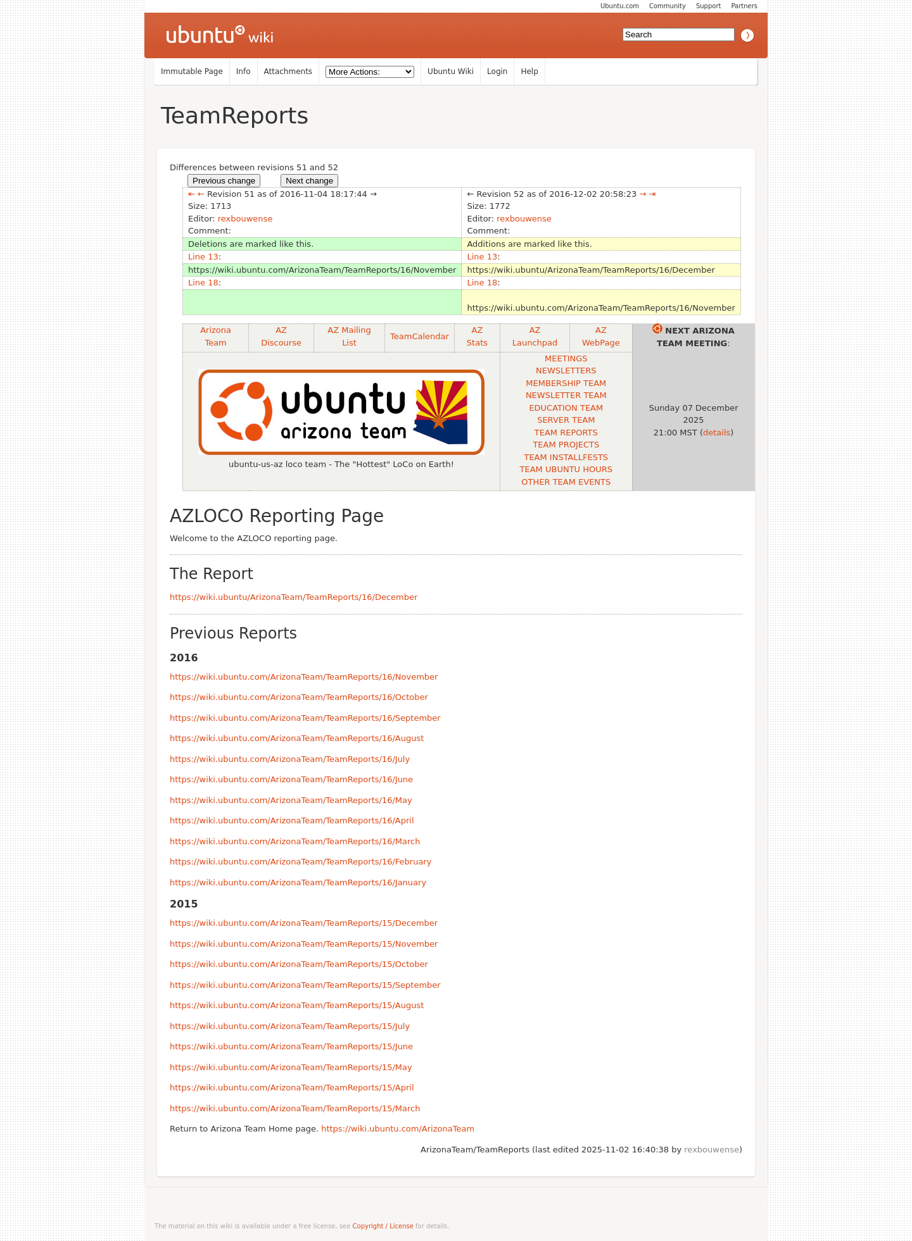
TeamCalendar (419, 336)
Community (667, 6)
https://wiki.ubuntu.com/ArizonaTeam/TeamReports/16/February (300, 861)
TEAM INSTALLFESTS (566, 457)
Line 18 (203, 282)
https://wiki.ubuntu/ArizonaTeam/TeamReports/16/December (293, 597)
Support (708, 6)
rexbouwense (245, 218)
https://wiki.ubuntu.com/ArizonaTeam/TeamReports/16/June (291, 779)
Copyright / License (383, 1226)
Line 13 (203, 256)
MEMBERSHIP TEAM (566, 383)
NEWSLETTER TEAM (566, 395)
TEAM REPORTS (566, 432)
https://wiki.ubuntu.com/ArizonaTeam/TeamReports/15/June (291, 1046)
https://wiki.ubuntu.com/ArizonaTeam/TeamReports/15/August (297, 1005)
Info (243, 71)
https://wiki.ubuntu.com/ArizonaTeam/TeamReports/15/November (304, 944)
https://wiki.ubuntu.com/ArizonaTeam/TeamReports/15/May (291, 1067)
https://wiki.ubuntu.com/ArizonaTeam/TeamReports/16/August (297, 738)
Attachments (288, 71)
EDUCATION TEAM (566, 408)
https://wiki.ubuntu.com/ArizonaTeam (397, 1128)
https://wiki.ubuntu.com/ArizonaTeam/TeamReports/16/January (298, 882)
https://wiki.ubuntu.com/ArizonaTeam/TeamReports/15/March (295, 1108)
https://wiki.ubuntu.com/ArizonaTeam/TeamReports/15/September (305, 985)
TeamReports (234, 115)
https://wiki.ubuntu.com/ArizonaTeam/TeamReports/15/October (299, 964)
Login (497, 71)
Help (529, 71)
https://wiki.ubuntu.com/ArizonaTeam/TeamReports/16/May (291, 800)
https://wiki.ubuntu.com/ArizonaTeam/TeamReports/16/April (292, 820)
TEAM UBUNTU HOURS (566, 469)
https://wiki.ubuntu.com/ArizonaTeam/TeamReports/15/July (290, 1026)
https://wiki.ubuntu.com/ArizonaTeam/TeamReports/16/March (295, 841)
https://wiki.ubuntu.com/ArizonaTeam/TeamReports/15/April (292, 1087)
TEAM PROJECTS (566, 444)
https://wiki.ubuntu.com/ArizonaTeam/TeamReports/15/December (304, 923)
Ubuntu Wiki (451, 71)
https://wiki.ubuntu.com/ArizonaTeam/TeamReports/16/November (304, 677)
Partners (744, 6)
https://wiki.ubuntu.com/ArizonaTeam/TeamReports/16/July (290, 759)
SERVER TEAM (566, 420)
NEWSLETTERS (566, 370)
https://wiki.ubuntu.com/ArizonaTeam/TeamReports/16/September (305, 718)
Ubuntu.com (619, 6)
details (716, 432)
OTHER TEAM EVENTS (566, 482)
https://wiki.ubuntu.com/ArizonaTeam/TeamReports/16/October (299, 697)
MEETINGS (566, 358)
